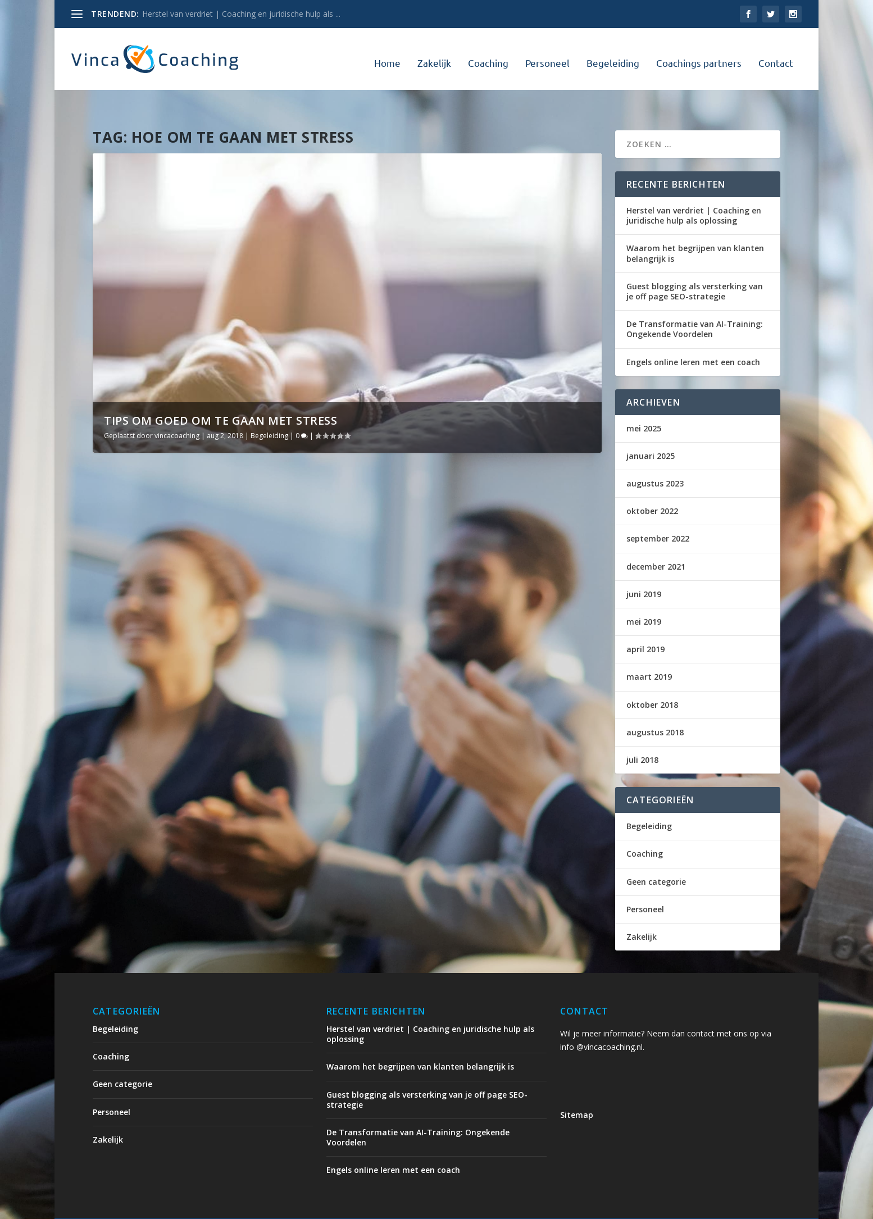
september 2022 (657, 513)
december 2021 (655, 541)
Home (387, 56)
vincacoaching (176, 411)
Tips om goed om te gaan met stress (220, 395)
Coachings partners (699, 56)
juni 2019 (643, 569)
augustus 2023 (655, 458)
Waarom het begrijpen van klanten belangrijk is (695, 228)
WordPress (332, 1206)
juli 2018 (642, 735)
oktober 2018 (652, 680)
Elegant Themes (186, 1206)
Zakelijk (434, 56)
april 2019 (645, 624)
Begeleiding (612, 56)
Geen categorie (656, 856)
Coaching (488, 56)
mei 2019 (643, 597)
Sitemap (576, 1090)
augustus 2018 (655, 707)
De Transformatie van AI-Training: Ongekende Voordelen (694, 304)
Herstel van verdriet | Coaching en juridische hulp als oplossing (693, 190)
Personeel (547, 56)
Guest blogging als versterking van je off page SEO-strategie (694, 266)
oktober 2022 (652, 486)
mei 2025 (643, 403)
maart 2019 (649, 652)
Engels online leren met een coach (693, 336)
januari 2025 (650, 431)
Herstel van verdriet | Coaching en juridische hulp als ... (241, 13)
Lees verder (135, 681)
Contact (775, 56)
